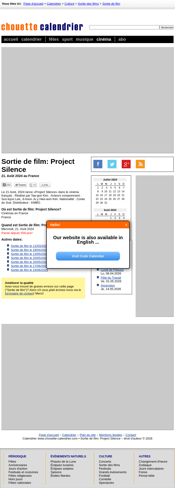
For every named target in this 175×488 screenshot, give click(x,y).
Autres (144, 456)
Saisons (55, 472)
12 (114, 191)
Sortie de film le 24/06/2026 (29, 270)
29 (97, 202)
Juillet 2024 (110, 179)
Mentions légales (110, 435)
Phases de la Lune (63, 461)
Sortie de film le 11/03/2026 (29, 246)
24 (105, 199)
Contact (130, 435)
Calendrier (31, 39)
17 (105, 195)
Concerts (105, 461)
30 (101, 202)
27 (118, 199)
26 (114, 199)
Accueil (11, 39)
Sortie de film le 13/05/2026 (29, 254)
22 (97, 199)
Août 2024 (110, 210)
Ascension (108, 285)
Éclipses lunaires (62, 465)
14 (123, 191)
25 (110, 199)
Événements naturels (68, 456)
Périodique (17, 456)
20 (118, 195)
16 (101, 195)
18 (110, 195)
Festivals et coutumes (23, 472)
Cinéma (103, 39)
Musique (84, 39)
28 (123, 199)
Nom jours (15, 479)
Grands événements (112, 472)
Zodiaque (145, 465)
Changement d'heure (153, 461)
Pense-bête (147, 475)
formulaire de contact (19, 293)
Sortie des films (88, 3)
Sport (67, 39)
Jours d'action (17, 468)
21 (123, 195)
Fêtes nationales (19, 482)
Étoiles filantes (60, 475)
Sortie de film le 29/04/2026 (29, 250)
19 (114, 195)
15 (97, 195)
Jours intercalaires (151, 468)
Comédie (105, 479)
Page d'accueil (33, 3)
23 (101, 199)
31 (105, 202)
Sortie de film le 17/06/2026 (29, 266)
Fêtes (54, 39)
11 (110, 191)
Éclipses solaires (61, 468)
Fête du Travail (111, 277)
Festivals (105, 468)
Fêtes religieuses (20, 475)
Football (104, 475)
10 (105, 191)
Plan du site (88, 435)
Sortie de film (111, 3)
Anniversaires (17, 465)
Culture (69, 3)
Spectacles (106, 482)
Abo (122, 39)
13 (118, 191)
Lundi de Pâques (112, 270)
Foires (143, 472)
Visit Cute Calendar (88, 256)
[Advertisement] (54, 100)
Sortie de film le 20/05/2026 (29, 258)
